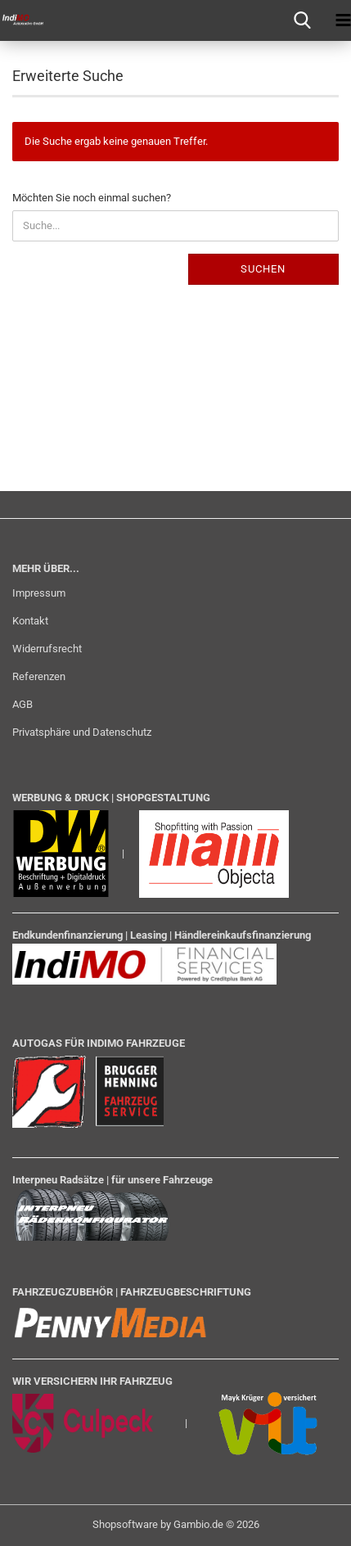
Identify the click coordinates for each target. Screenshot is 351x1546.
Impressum (38, 593)
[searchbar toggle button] (301, 20)
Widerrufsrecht (47, 648)
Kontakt (30, 621)
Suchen (263, 269)
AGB (22, 704)
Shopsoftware (125, 1524)
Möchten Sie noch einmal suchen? (91, 198)
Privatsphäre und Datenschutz (81, 732)
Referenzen (38, 676)
